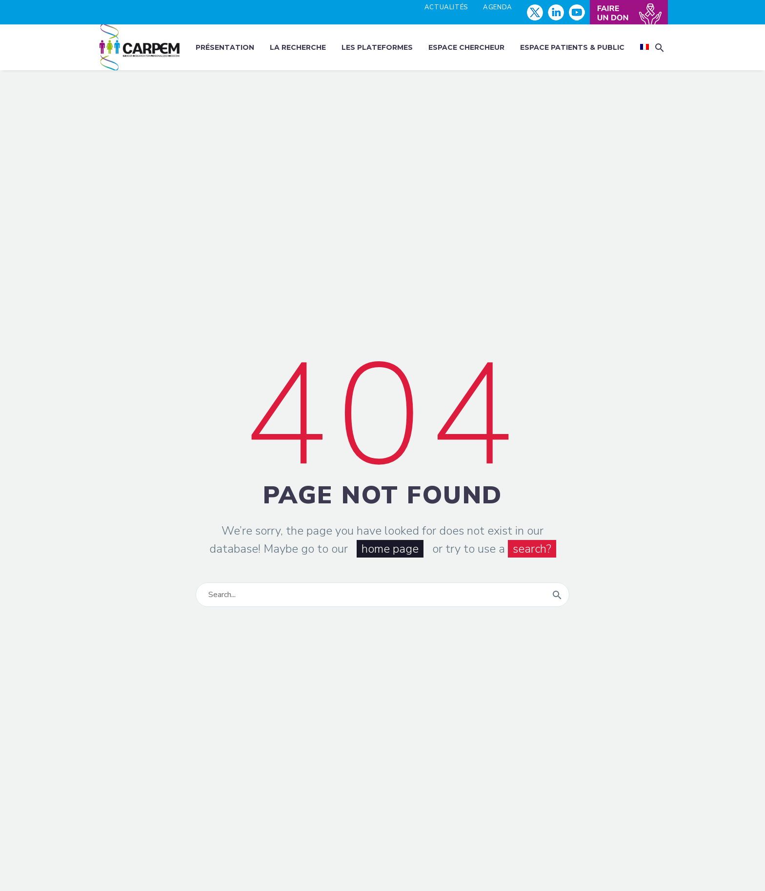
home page (390, 549)
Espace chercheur (466, 47)
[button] (659, 47)
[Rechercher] (382, 594)
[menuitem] (644, 48)
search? (532, 549)
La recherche (298, 47)
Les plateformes (377, 47)
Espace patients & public (572, 47)
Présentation (225, 47)
